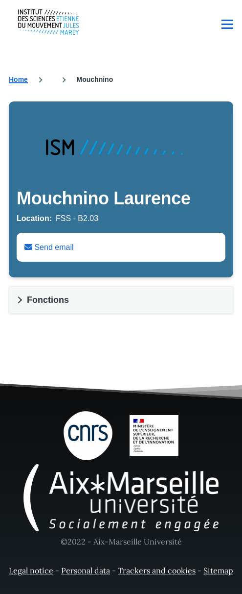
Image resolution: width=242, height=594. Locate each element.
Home (18, 79)
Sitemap (218, 570)
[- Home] (48, 22)
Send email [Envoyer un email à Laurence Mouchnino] (49, 247)
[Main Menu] (227, 24)
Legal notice (31, 570)
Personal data (85, 570)
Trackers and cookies (157, 570)
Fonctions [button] (48, 300)
